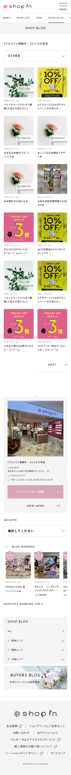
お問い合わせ (21, 733)
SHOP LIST (23, 18)
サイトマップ (58, 753)
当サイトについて (47, 733)
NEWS (6, 18)
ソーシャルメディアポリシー (22, 753)
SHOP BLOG (56, 18)
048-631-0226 (18, 475)
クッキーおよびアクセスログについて (33, 739)
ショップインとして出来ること (47, 726)
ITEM (39, 18)
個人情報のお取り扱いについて (33, 746)
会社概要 (12, 726)
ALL (10, 631)
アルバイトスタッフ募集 (30, 492)
